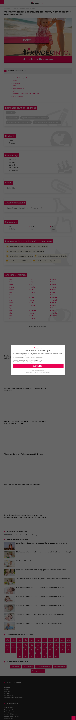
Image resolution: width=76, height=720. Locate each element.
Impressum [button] (47, 372)
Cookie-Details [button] (29, 372)
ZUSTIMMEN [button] (38, 366)
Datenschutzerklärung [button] (39, 372)
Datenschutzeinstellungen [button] (38, 370)
